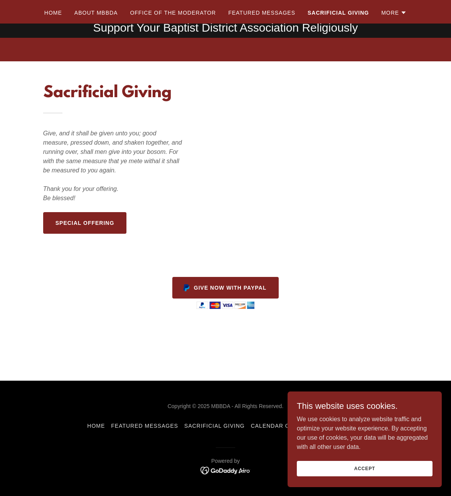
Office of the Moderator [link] (173, 50)
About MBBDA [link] (96, 50)
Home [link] (53, 50)
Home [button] (96, 426)
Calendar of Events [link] (285, 426)
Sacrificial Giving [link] (338, 50)
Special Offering (85, 223)
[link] (225, 470)
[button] (394, 50)
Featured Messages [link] (261, 50)
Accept (364, 468)
